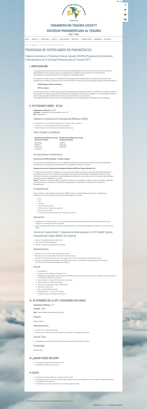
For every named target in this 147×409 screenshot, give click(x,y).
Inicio (26, 45)
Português (76, 34)
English (70, 34)
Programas (34, 45)
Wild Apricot (105, 405)
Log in (120, 1)
